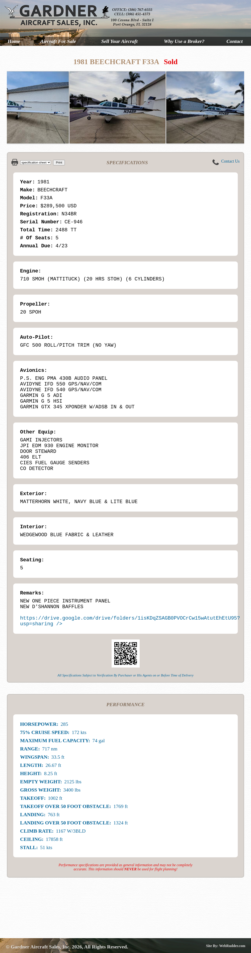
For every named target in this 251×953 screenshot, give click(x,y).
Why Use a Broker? (184, 41)
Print (59, 162)
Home (14, 41)
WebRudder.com (232, 946)
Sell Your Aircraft (119, 41)
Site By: (212, 946)
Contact (234, 41)
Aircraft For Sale (58, 41)
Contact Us (230, 161)
